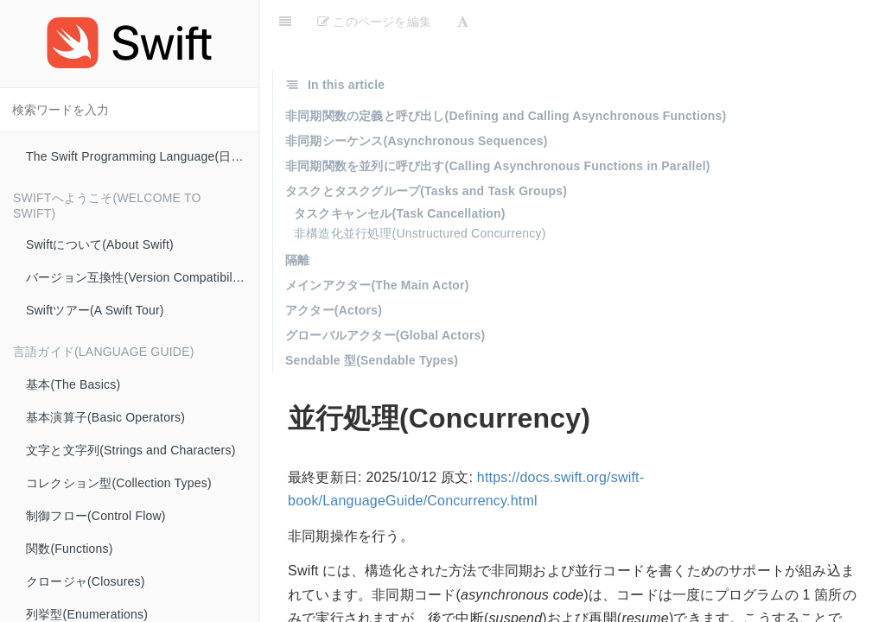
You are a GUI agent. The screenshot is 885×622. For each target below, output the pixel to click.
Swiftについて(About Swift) (100, 244)
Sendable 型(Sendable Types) (371, 360)
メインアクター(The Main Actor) (377, 285)
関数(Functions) (69, 548)
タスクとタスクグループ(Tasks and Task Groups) (426, 191)
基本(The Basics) (73, 384)
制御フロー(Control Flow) (96, 516)
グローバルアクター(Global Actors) (385, 335)
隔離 (297, 260)
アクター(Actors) (333, 310)
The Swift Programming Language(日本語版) (142, 156)
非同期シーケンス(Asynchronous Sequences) (416, 141)
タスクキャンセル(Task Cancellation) (400, 213)
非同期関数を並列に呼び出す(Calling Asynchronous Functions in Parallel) (497, 166)
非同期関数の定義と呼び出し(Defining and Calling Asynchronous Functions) (505, 116)
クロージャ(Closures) (85, 581)
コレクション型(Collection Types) (119, 483)
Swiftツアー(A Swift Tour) (95, 310)
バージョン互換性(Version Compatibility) (137, 277)
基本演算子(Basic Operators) (105, 417)
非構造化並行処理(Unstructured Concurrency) (420, 233)
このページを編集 (374, 22)
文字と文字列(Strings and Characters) (131, 450)
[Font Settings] (462, 21)
